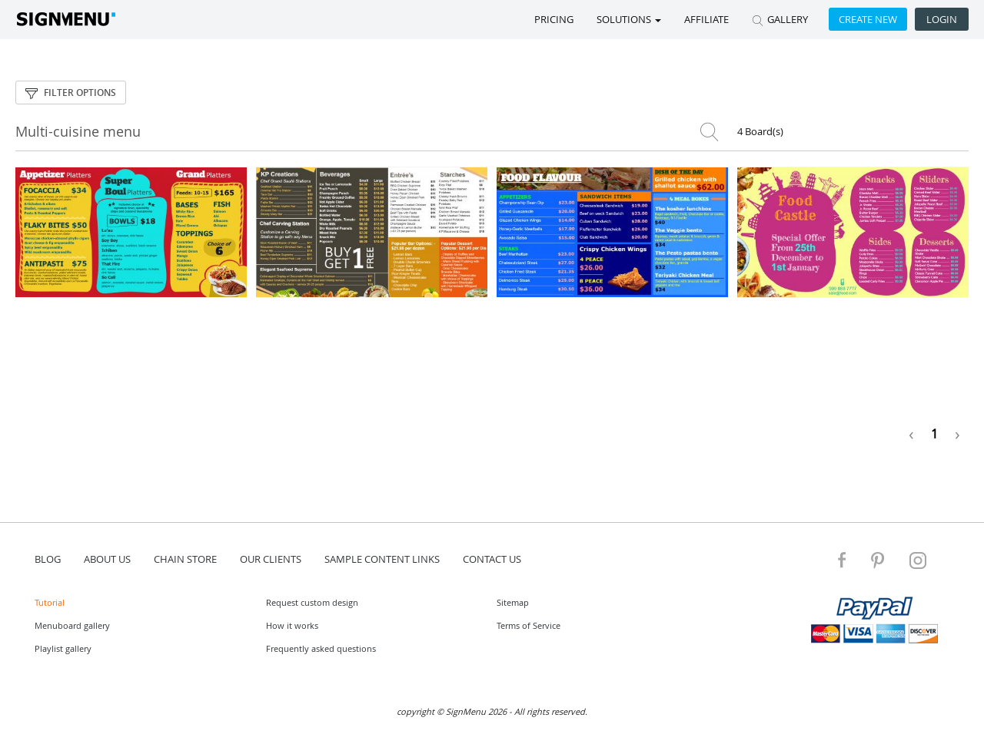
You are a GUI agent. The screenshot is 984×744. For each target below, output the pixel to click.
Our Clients (270, 559)
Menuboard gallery (72, 625)
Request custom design (312, 602)
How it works (292, 625)
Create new (868, 19)
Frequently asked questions (321, 648)
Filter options (70, 92)
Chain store (185, 559)
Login (941, 19)
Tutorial (50, 602)
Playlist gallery (63, 648)
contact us (492, 559)
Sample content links (382, 559)
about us (107, 559)
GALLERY (780, 19)
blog (48, 559)
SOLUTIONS (629, 19)
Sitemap (513, 602)
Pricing (553, 19)
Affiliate (706, 19)
